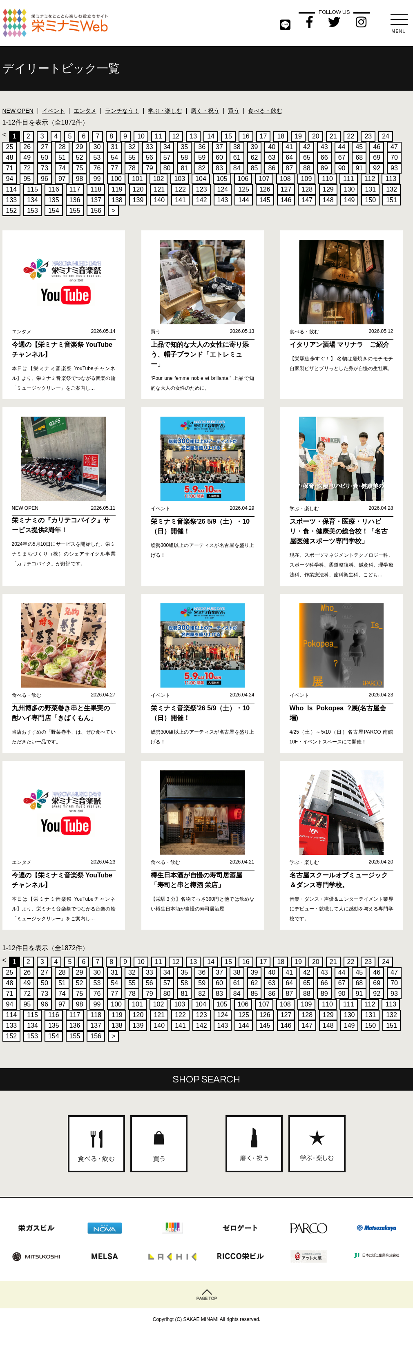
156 (95, 210)
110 (327, 178)
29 (79, 146)
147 (307, 199)
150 (370, 199)
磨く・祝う (205, 110)
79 (149, 168)
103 (179, 178)
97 (62, 178)
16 (246, 136)
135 (53, 199)
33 (149, 146)
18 (280, 136)
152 (11, 210)
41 (289, 146)
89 (324, 168)
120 (138, 189)
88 (306, 168)
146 (286, 199)
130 (349, 189)
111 (348, 178)
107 (264, 178)
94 (9, 178)
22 (351, 136)
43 (324, 146)
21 (333, 136)
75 (79, 168)
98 (79, 178)
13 (193, 136)
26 (27, 146)
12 (176, 136)
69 (376, 157)
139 (138, 199)
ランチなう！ (122, 110)
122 (180, 189)
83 (219, 168)
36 (201, 146)
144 (243, 199)
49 (27, 157)
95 (27, 178)
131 (370, 189)
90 (342, 168)
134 (32, 199)
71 (9, 168)
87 (289, 168)
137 (95, 199)
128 (307, 189)
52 (79, 157)
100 (116, 178)
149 (349, 199)
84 (237, 168)
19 (298, 136)
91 (359, 168)
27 (44, 146)
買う (233, 110)
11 (158, 136)
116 (53, 189)
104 (200, 178)
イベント (53, 110)
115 (32, 189)
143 (222, 199)
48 (9, 157)
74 (62, 168)
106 (243, 178)
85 (254, 168)
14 (210, 136)
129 (328, 189)
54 (114, 157)
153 (32, 210)
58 (184, 157)
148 (328, 199)
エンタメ (85, 110)
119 (117, 189)
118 (95, 189)
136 (74, 199)
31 (114, 146)
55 (132, 157)
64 (289, 157)
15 (228, 136)
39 (254, 146)
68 (359, 157)
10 (141, 136)
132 (391, 189)
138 (117, 199)
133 (11, 199)
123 (201, 189)
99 (96, 178)
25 (9, 146)
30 (96, 146)
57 (167, 157)
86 (271, 168)
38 (237, 146)
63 (271, 157)
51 (62, 157)
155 (74, 210)
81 (184, 168)
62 (254, 157)
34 (167, 146)
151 (391, 199)
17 (263, 136)
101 (137, 178)
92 (376, 168)
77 (114, 168)
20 (315, 136)
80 (167, 168)
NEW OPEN (17, 110)
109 (306, 178)
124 (222, 189)
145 (264, 199)
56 (149, 157)
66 (324, 157)
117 (74, 189)
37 (219, 146)
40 (271, 146)
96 (44, 178)
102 (158, 178)
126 (264, 189)
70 (394, 157)
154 (53, 210)
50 (44, 157)
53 (96, 157)
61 (237, 157)
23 (368, 136)
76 (96, 168)
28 (62, 146)
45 (359, 146)
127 (286, 189)
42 (306, 146)
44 (342, 146)
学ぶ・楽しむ (165, 110)
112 (369, 178)
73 (44, 168)
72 (27, 168)
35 (184, 146)
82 (201, 168)
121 (159, 189)
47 (394, 146)
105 (222, 178)
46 (376, 146)
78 (132, 168)
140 (159, 199)
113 (390, 178)
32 (132, 146)
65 (306, 157)
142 (201, 199)
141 (180, 199)
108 (285, 178)
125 (243, 189)
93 (394, 168)
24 (385, 136)
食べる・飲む (265, 110)
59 (201, 157)
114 (11, 189)
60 (219, 157)
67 (342, 157)
